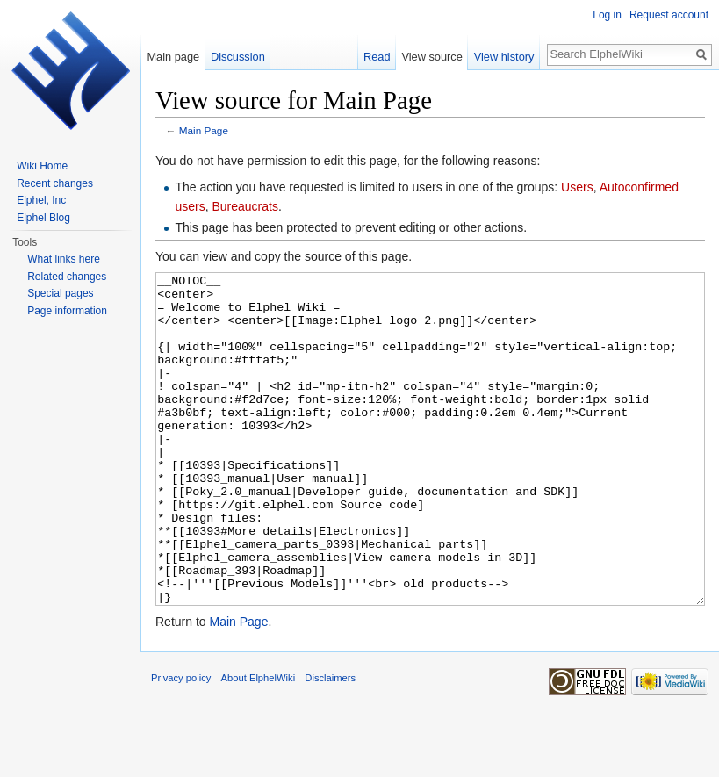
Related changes (66, 276)
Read (377, 56)
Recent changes (55, 183)
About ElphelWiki (258, 743)
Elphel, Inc (41, 200)
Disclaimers (330, 743)
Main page (173, 56)
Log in (607, 15)
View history (504, 56)
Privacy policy (181, 743)
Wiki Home (42, 166)
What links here (63, 259)
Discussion (238, 56)
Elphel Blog (43, 218)
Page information (67, 311)
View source (431, 56)
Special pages (60, 293)
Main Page (203, 130)
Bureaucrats (244, 206)
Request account (668, 15)
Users (577, 187)
